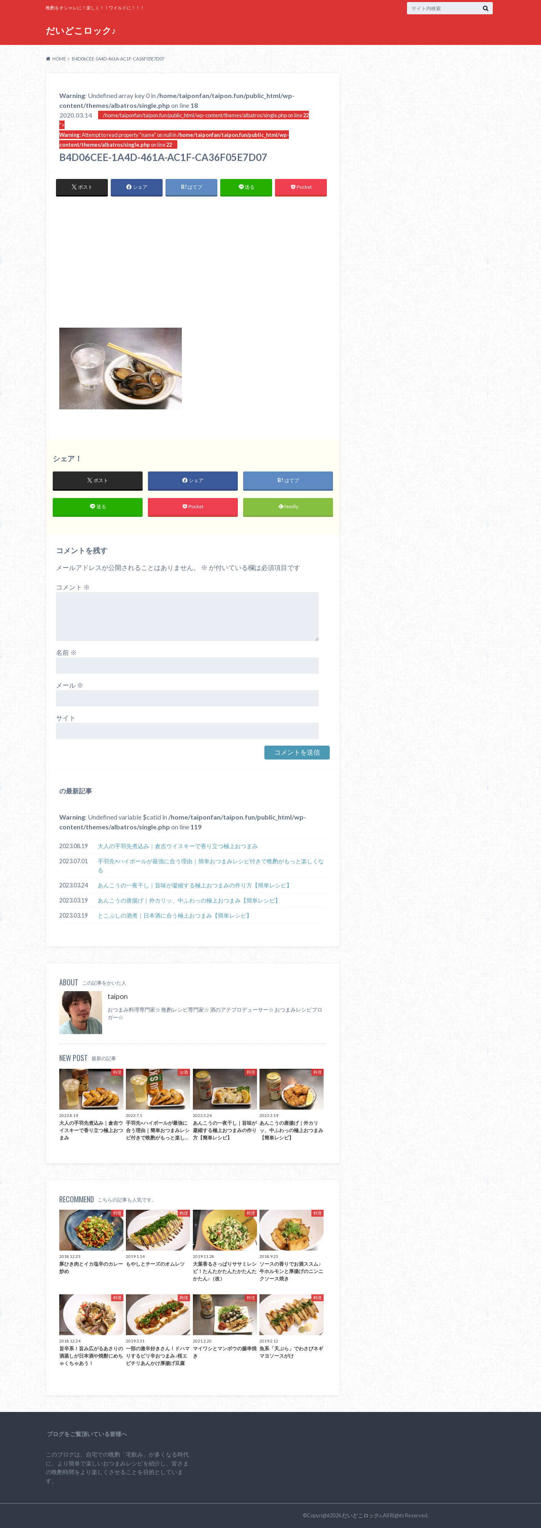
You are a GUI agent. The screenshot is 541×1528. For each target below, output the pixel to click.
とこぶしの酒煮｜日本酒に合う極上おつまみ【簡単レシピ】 (175, 915)
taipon (117, 996)
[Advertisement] (192, 266)
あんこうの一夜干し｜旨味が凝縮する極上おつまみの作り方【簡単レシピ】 (195, 885)
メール (69, 685)
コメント (73, 587)
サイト (66, 718)
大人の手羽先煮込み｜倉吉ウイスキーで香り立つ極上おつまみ (178, 846)
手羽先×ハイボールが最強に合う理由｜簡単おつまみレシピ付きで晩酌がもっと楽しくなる (211, 866)
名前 (66, 653)
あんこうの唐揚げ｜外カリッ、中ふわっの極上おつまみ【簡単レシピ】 (189, 900)
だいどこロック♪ (81, 30)
